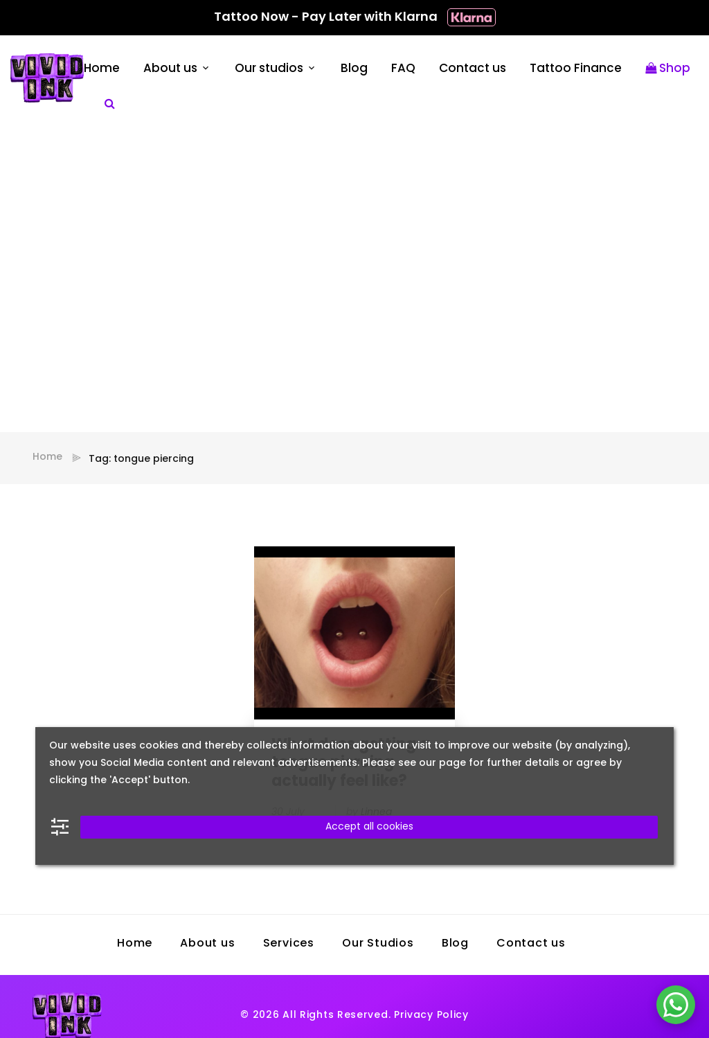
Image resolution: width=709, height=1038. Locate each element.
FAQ (403, 69)
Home (102, 69)
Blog (354, 69)
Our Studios (378, 943)
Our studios (269, 69)
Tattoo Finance (576, 69)
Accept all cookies (369, 827)
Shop (667, 69)
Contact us (472, 69)
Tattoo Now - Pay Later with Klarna (355, 17)
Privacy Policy (431, 1015)
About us (170, 69)
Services (288, 943)
